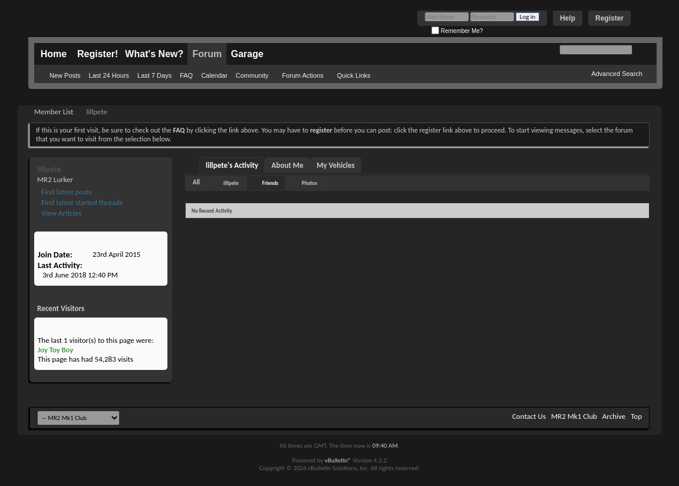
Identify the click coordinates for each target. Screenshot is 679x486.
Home (54, 54)
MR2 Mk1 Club (574, 416)
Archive (613, 416)
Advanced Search (616, 73)
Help (567, 18)
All (196, 182)
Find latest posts (65, 191)
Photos (309, 183)
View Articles (60, 213)
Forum (207, 54)
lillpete (231, 183)
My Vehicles (336, 165)
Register (609, 18)
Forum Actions (302, 75)
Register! (97, 54)
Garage (247, 54)
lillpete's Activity (232, 165)
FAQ (186, 75)
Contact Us (529, 416)
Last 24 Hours (109, 75)
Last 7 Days (154, 75)
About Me (288, 165)
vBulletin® (338, 460)
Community (252, 75)
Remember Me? (457, 31)
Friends (270, 183)
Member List (53, 111)
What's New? (154, 54)
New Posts (65, 75)
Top (636, 416)
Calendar (214, 75)
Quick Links (354, 75)
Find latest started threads (81, 202)
